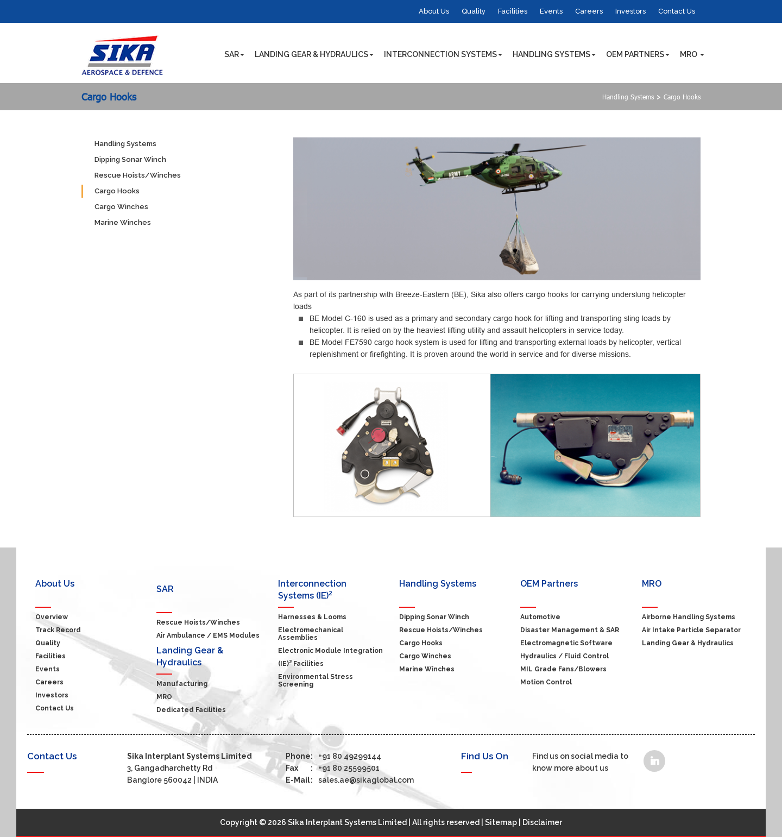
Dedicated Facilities (191, 710)
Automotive (540, 617)
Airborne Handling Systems (688, 617)
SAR (234, 58)
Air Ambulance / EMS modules (208, 635)
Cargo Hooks (108, 97)
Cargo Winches (121, 207)
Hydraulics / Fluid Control (564, 656)
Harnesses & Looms (312, 617)
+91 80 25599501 (333, 768)
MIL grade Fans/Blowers (563, 669)
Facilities (512, 11)
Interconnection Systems (443, 58)
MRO (692, 58)
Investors (630, 11)
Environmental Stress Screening (315, 680)
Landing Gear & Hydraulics (314, 58)
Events (551, 11)
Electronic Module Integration (330, 651)
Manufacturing (181, 684)
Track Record (58, 630)
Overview (51, 617)
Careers (589, 11)
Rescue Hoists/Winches (137, 175)
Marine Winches (122, 222)
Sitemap (501, 822)
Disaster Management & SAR (569, 630)
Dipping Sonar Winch (130, 159)
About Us (434, 11)
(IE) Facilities (301, 664)
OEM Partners (638, 58)
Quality (473, 11)
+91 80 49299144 (333, 756)
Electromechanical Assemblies (310, 633)
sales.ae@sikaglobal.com (350, 780)
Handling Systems (554, 58)
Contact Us (676, 11)
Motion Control (546, 682)
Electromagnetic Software (566, 643)
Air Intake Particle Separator (691, 630)
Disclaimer (542, 822)
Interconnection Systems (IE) (312, 589)
